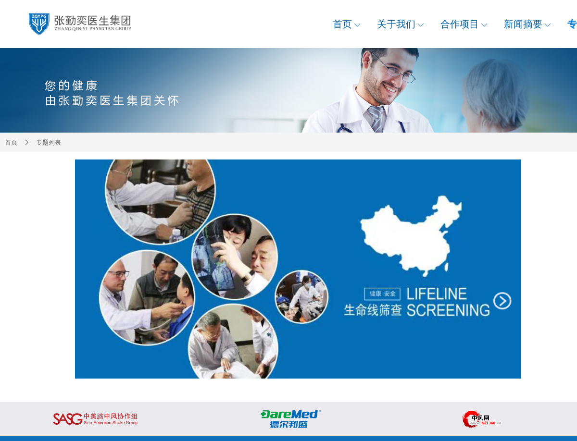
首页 (346, 24)
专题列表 (48, 142)
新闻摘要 (527, 24)
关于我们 (400, 24)
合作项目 (463, 24)
